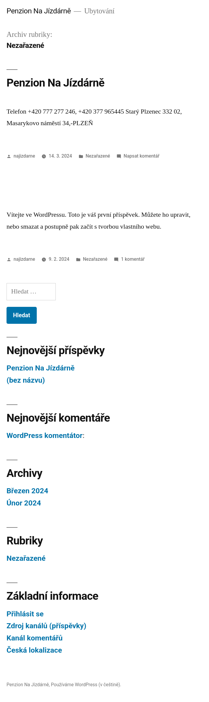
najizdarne (24, 156)
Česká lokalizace (34, 650)
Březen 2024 (27, 490)
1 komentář (133, 259)
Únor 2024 (24, 503)
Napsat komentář (141, 156)
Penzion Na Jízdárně (39, 11)
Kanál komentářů (35, 638)
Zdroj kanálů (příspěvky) (46, 625)
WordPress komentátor (44, 435)
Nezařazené (98, 156)
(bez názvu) (26, 380)
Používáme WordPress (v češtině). (86, 684)
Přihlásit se (25, 614)
